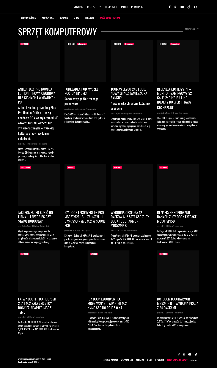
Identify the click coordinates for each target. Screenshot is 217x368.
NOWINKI (78, 7)
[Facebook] (169, 7)
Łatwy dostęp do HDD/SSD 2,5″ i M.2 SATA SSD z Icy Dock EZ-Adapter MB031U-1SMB (37, 305)
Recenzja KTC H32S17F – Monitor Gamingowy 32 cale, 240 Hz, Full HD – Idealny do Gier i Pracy (174, 95)
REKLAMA (64, 17)
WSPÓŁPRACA (48, 17)
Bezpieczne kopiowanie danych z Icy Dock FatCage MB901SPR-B (177, 216)
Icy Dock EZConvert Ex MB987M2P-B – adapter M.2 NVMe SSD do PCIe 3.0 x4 (107, 303)
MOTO (124, 7)
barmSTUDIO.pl (33, 361)
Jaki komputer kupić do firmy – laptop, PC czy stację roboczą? (35, 216)
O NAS (76, 17)
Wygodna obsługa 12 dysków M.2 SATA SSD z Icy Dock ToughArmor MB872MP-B (130, 219)
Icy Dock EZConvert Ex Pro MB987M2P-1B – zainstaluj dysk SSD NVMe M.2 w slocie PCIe (84, 219)
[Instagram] (175, 7)
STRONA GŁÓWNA (28, 17)
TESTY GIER (111, 7)
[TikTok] (189, 7)
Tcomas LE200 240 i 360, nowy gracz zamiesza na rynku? (129, 93)
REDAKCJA (89, 17)
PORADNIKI (137, 7)
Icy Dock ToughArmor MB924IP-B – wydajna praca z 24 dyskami (177, 303)
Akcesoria (82, 44)
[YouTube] (182, 7)
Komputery (129, 44)
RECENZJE (92, 7)
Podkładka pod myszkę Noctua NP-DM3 (81, 91)
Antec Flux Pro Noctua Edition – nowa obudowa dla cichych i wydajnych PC (36, 95)
